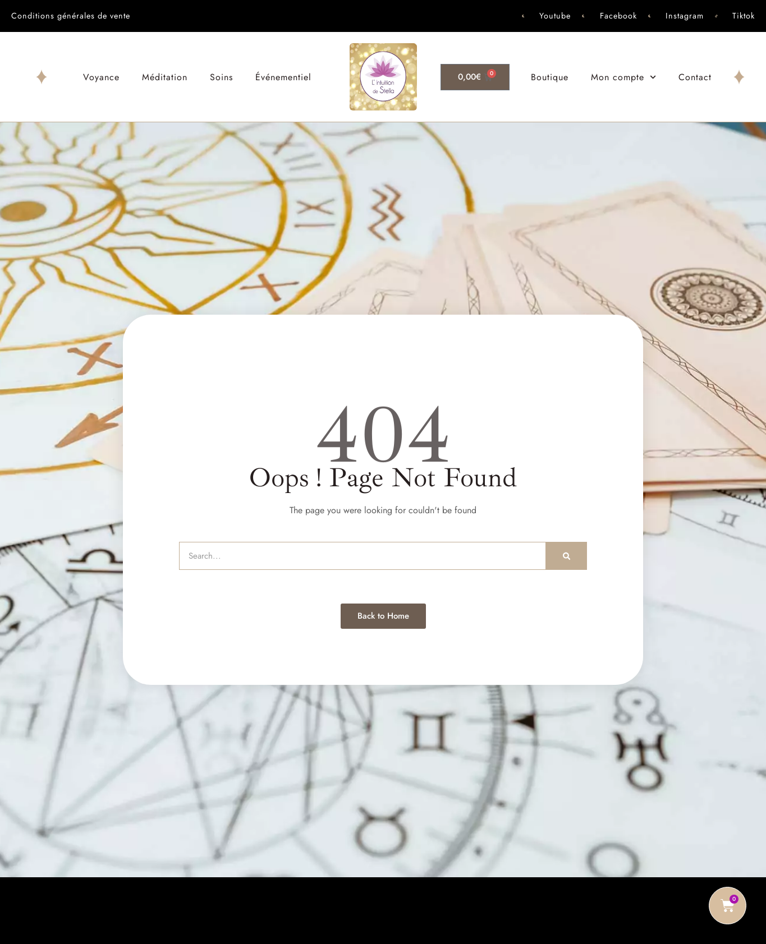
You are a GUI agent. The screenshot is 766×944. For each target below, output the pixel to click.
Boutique (549, 77)
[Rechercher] (566, 556)
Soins (221, 77)
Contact (695, 77)
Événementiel (283, 77)
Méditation (164, 77)
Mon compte (623, 77)
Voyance (101, 77)
